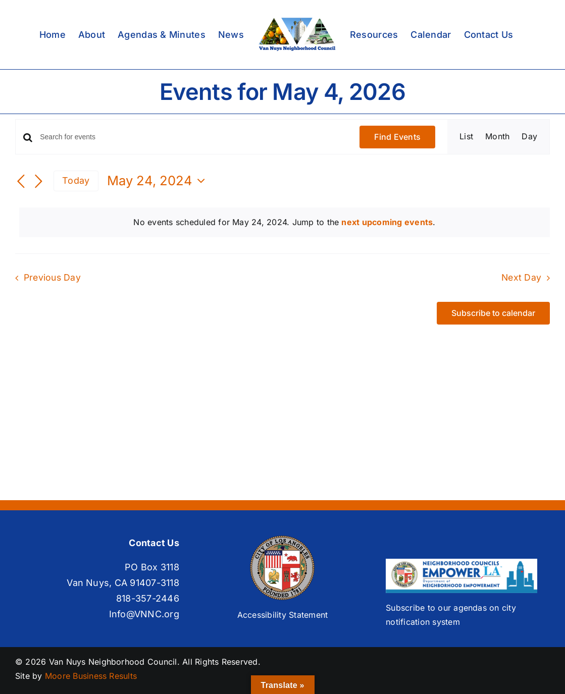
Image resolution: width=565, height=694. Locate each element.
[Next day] (38, 182)
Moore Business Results (91, 676)
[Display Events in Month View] (497, 137)
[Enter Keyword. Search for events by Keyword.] (193, 137)
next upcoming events (387, 222)
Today (75, 180)
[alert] (284, 222)
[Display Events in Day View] (529, 137)
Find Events (397, 137)
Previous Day (52, 277)
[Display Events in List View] (466, 137)
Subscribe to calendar (493, 313)
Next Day (521, 277)
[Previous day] (21, 182)
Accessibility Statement (282, 615)
